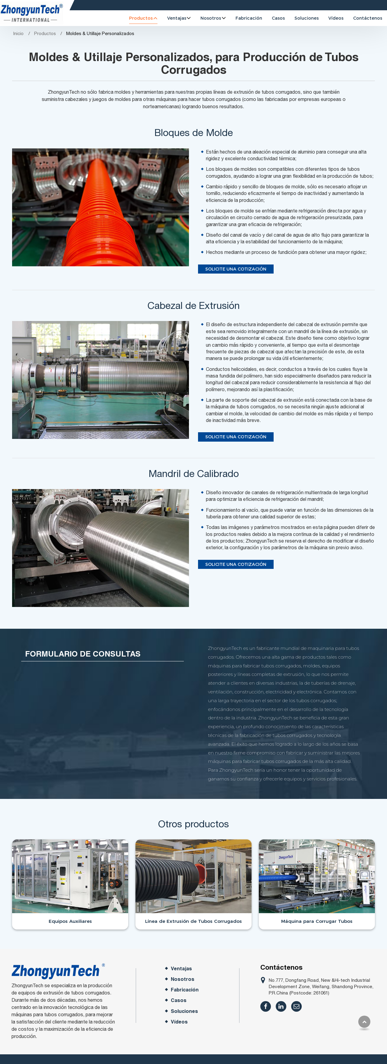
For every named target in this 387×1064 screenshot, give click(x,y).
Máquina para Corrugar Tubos (317, 921)
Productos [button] (141, 18)
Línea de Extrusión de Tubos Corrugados (193, 921)
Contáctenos (367, 18)
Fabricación (249, 18)
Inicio (18, 33)
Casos (278, 18)
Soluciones (306, 18)
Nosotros (182, 979)
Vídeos (335, 18)
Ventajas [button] (176, 18)
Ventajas (181, 969)
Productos (45, 33)
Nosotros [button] (210, 18)
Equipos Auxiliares (70, 921)
